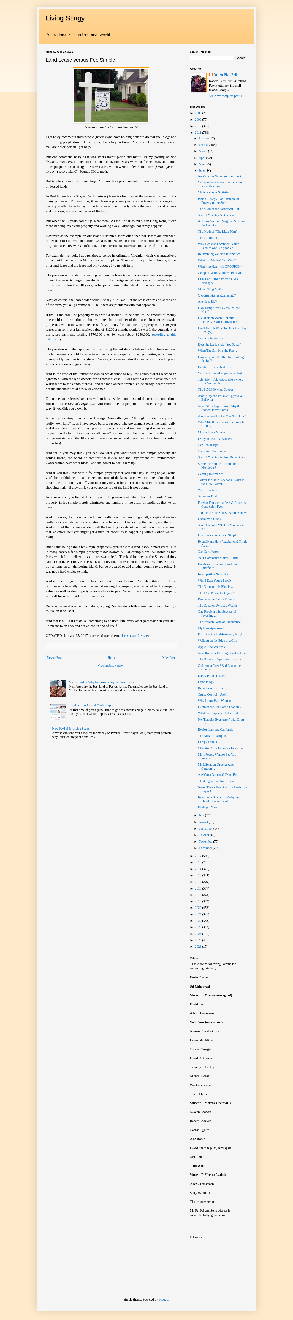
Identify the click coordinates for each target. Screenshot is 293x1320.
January (204, 138)
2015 (198, 875)
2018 (198, 895)
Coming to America (210, 474)
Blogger (164, 1299)
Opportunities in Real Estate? (217, 295)
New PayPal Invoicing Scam (70, 728)
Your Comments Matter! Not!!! (218, 558)
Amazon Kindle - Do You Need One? (222, 416)
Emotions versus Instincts (214, 367)
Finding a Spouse (209, 807)
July (202, 815)
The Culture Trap (209, 238)
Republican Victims (210, 688)
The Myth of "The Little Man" (217, 231)
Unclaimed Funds (209, 519)
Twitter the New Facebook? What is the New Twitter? (221, 482)
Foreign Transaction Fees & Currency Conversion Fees (222, 504)
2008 (198, 113)
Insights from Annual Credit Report (91, 705)
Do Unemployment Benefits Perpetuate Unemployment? (217, 320)
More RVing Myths (210, 289)
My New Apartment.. (211, 628)
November (206, 841)
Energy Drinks (207, 742)
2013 (198, 862)
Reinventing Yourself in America (219, 254)
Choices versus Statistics (214, 192)
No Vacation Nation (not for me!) (219, 176)
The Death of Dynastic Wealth (217, 605)
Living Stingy (65, 18)
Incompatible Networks (213, 574)
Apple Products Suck (211, 647)
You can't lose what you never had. (220, 373)
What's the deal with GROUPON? (220, 266)
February (205, 145)
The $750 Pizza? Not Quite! (216, 593)
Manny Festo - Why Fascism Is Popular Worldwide (101, 682)
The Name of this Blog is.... (215, 586)
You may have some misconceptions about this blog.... (221, 184)
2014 (198, 869)
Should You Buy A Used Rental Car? (221, 457)
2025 (198, 940)
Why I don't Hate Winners (214, 700)
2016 (198, 882)
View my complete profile (226, 96)
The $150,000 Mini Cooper (215, 389)
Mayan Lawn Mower (211, 432)
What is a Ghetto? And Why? (217, 260)
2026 (198, 946)
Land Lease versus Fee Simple (217, 535)
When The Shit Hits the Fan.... (217, 350)
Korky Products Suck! (212, 676)
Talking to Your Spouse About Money (222, 512)
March (203, 151)
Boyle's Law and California (215, 729)
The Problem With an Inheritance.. (220, 622)
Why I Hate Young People (215, 580)
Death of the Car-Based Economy (219, 707)
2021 (198, 914)
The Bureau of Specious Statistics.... (221, 659)
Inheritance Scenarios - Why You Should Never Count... (219, 799)
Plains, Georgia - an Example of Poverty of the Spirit (218, 200)
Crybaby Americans (211, 338)
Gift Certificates (208, 551)
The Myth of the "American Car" (219, 209)
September (206, 828)
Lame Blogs (206, 682)
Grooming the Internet (212, 451)
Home (112, 657)
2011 (198, 132)
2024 (198, 934)
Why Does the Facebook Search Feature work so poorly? (218, 246)
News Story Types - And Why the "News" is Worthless (219, 408)
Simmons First (207, 496)
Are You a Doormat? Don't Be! (218, 774)
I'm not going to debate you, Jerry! (220, 634)
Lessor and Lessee (134, 635)
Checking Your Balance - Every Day (221, 748)
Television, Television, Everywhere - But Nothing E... (221, 381)
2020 (198, 907)
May (202, 164)
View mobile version (111, 665)
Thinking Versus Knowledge (216, 781)
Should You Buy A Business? (217, 215)
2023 (198, 927)
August (204, 822)
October (204, 835)
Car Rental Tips (208, 445)
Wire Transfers (207, 490)
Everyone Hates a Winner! (215, 439)
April (202, 158)
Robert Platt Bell (225, 74)
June (202, 170)
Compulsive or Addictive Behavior (220, 273)
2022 (198, 921)
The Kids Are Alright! (212, 736)
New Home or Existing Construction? (222, 653)
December (206, 848)
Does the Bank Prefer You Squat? (219, 344)
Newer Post (54, 657)
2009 (198, 119)
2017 (198, 888)
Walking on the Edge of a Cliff (217, 640)
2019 (198, 901)
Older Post (168, 657)
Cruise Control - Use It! (213, 694)
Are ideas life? (207, 301)
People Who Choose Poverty (216, 599)
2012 (198, 856)
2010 (198, 126)
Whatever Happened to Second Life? (221, 713)
